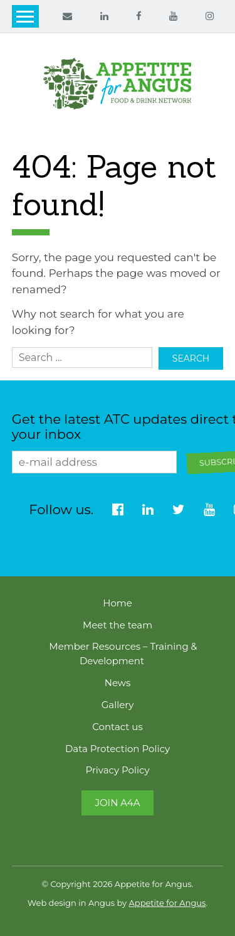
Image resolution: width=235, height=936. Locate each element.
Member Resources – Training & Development (123, 653)
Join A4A (117, 803)
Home (117, 603)
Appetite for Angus (167, 903)
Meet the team (117, 625)
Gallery (118, 705)
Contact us (117, 727)
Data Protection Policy (117, 749)
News (118, 683)
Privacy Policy (117, 770)
